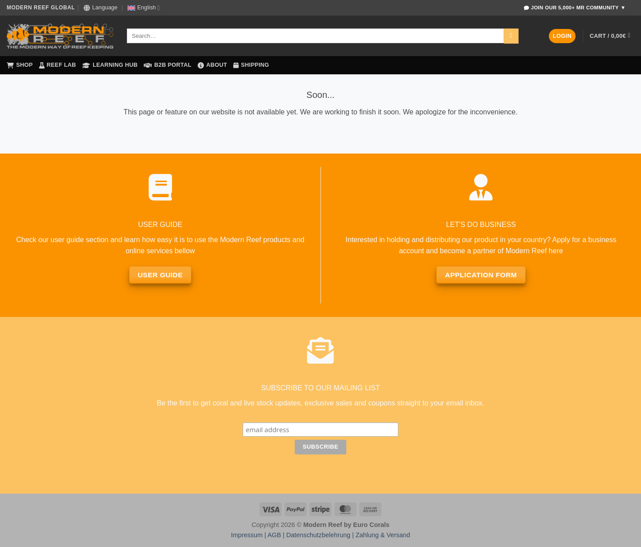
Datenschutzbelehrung (318, 535)
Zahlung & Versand (383, 535)
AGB (274, 535)
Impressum (247, 535)
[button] (562, 36)
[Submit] (511, 36)
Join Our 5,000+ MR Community (574, 8)
